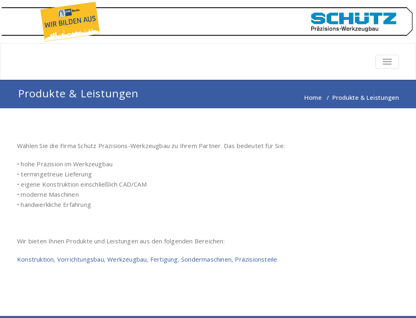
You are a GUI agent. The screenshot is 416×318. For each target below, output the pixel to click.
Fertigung (164, 259)
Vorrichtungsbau (80, 259)
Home (313, 97)
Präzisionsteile (256, 259)
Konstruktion (35, 259)
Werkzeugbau (127, 259)
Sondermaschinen (206, 259)
